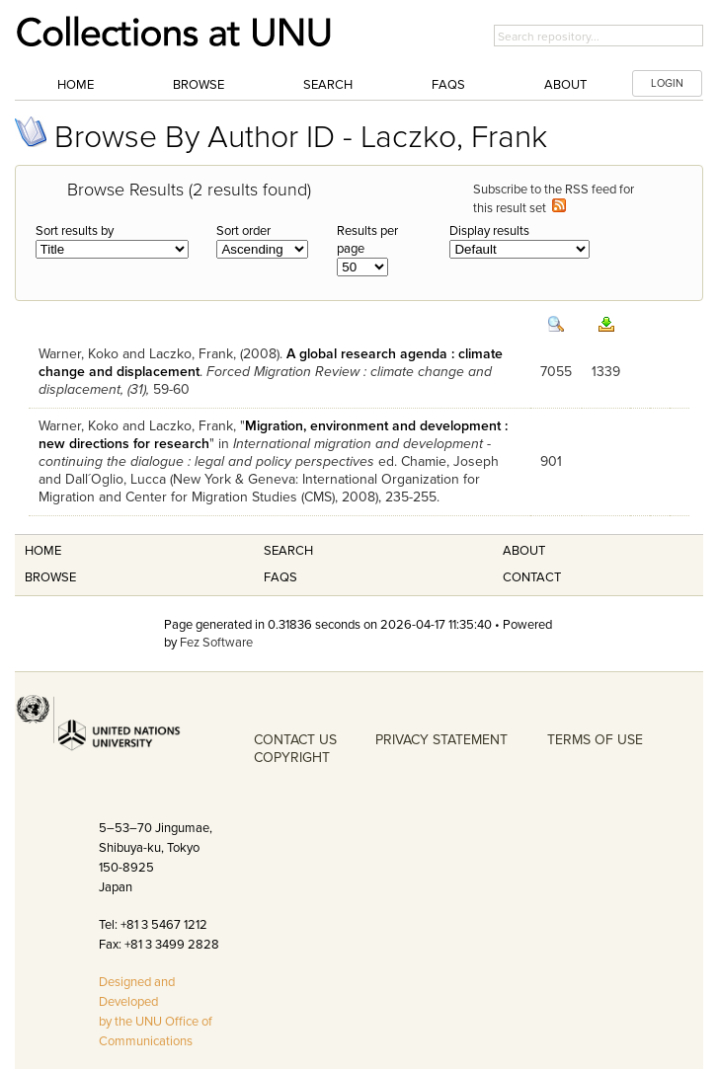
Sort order (243, 231)
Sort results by (75, 231)
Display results (489, 231)
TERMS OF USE (595, 739)
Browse (198, 85)
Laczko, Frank (191, 353)
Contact (532, 577)
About (565, 85)
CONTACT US (295, 739)
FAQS (280, 577)
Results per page (367, 240)
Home (75, 85)
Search (328, 85)
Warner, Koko (79, 353)
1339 (606, 371)
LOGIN (667, 83)
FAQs (448, 85)
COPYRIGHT (292, 757)
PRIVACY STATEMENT (441, 739)
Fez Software (216, 642)
